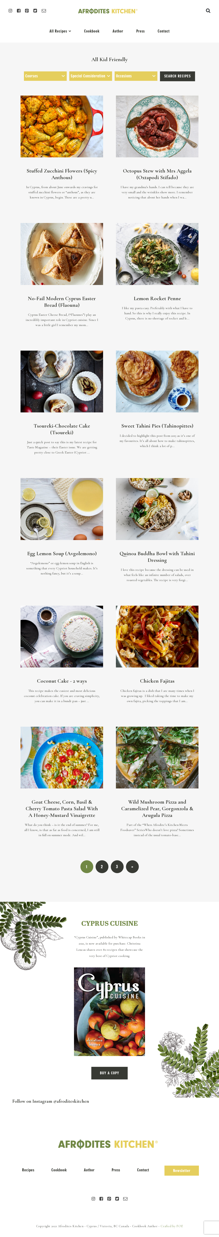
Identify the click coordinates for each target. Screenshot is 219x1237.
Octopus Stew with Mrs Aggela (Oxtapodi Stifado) (157, 174)
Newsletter (181, 1170)
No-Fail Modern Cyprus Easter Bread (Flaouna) (62, 301)
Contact (164, 31)
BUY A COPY (109, 1073)
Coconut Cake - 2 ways (62, 681)
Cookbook (91, 31)
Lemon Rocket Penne (157, 298)
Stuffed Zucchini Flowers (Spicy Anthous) (62, 174)
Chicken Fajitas (157, 681)
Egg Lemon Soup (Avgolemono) (62, 553)
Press (140, 31)
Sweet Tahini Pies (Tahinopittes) (157, 425)
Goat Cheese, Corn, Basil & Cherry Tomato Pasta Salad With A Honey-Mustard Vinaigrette (62, 808)
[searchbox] (45, 76)
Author (117, 31)
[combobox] (45, 76)
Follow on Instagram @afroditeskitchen (50, 1101)
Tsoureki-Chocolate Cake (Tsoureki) (62, 429)
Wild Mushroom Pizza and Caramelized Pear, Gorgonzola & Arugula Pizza (157, 808)
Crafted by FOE (172, 1226)
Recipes (28, 1170)
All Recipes (58, 31)
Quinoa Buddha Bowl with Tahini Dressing (157, 556)
